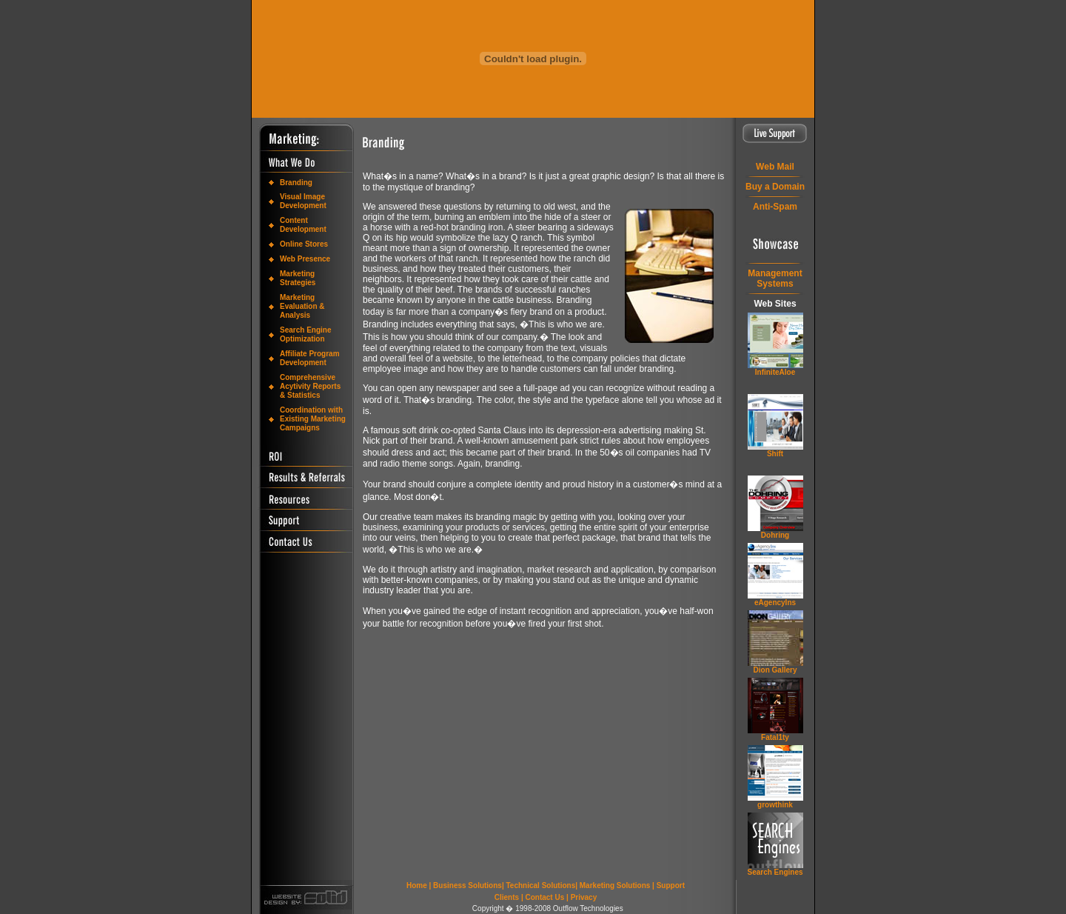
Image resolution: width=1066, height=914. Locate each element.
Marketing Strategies (297, 278)
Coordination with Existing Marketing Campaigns (313, 419)
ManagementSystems (775, 278)
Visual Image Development (303, 201)
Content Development (303, 224)
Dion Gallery (775, 670)
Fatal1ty (775, 737)
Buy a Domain (775, 186)
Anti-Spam (775, 206)
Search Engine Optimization (305, 334)
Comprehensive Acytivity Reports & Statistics (310, 386)
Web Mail (775, 166)
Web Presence (305, 259)
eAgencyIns (775, 602)
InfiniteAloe (775, 372)
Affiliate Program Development (310, 358)
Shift (775, 454)
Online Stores (304, 244)
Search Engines (774, 872)
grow (775, 805)
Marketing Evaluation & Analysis (302, 306)
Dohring (775, 535)
